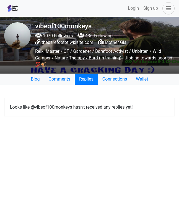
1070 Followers (54, 35)
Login (133, 8)
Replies (86, 79)
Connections (114, 79)
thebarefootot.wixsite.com (67, 42)
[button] (167, 8)
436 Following (95, 35)
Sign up (150, 8)
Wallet (142, 79)
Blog (35, 79)
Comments (59, 79)
